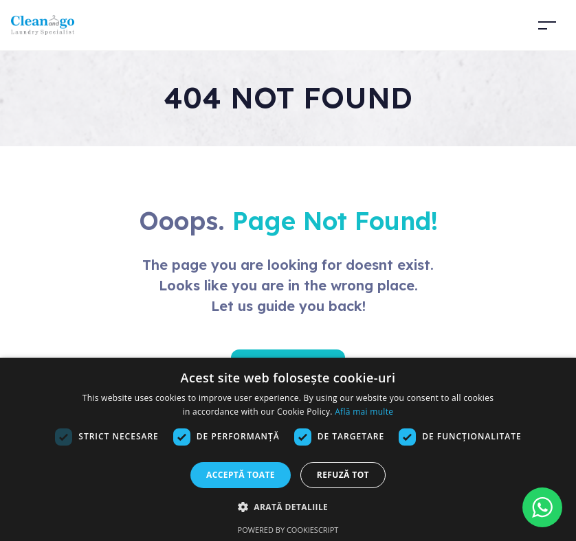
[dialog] (288, 449)
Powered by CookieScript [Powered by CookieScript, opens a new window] (288, 530)
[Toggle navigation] (547, 25)
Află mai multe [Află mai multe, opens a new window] (364, 411)
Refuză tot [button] (343, 475)
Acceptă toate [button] (240, 475)
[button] (288, 506)
